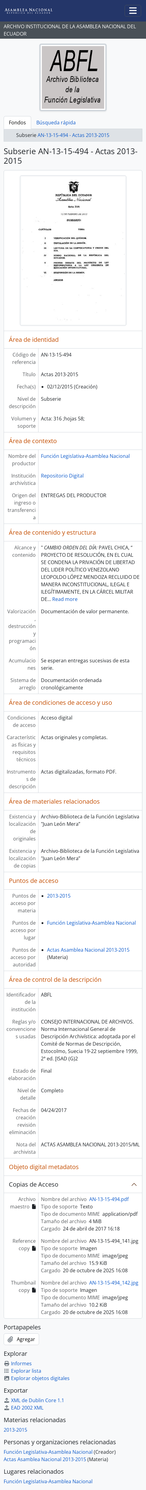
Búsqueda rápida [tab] (56, 122)
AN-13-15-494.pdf (109, 1199)
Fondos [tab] (17, 122)
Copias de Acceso (33, 1184)
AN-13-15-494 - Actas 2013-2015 (73, 135)
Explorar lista (22, 1370)
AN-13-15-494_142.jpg (113, 1282)
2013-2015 (59, 895)
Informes (18, 1363)
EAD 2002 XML (23, 1407)
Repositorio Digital (62, 475)
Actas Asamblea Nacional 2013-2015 (88, 949)
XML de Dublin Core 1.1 (34, 1400)
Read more (65, 599)
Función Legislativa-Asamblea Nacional (85, 456)
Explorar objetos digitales (37, 1378)
